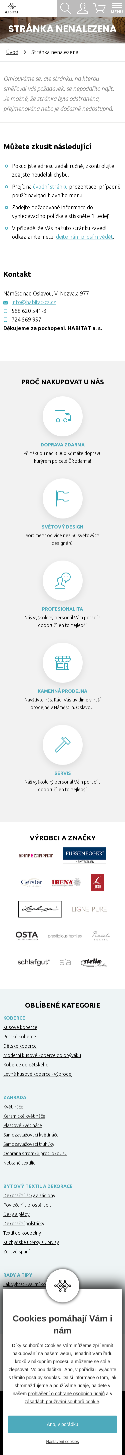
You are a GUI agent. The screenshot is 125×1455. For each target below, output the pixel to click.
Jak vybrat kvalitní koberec (30, 1284)
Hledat (65, 8)
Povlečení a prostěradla (27, 1205)
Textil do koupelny (22, 1233)
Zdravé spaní (16, 1251)
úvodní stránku (50, 187)
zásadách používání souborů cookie (62, 1401)
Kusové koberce (20, 1027)
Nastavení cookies (62, 1441)
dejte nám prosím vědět (84, 237)
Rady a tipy (17, 1275)
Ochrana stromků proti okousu (35, 1153)
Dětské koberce (20, 1046)
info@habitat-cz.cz (34, 302)
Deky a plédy (16, 1214)
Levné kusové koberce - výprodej (37, 1074)
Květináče (13, 1106)
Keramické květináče (24, 1116)
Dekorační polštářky (23, 1223)
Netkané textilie (19, 1163)
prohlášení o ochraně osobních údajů (66, 1393)
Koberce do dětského (26, 1064)
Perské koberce (19, 1036)
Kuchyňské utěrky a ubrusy (31, 1242)
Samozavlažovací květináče (31, 1134)
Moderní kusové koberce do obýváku (42, 1055)
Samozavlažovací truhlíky (28, 1144)
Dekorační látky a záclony (29, 1195)
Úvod (12, 52)
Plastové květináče (22, 1125)
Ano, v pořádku (62, 1424)
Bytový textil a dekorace (38, 1186)
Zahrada (14, 1097)
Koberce (14, 1018)
